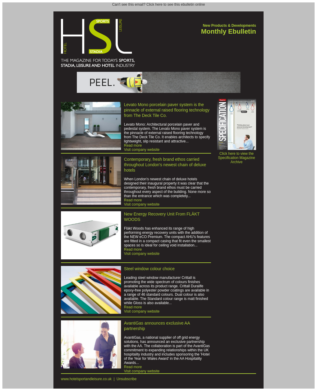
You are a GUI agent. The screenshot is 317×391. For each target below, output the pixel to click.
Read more (133, 145)
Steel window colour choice (149, 268)
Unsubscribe (126, 379)
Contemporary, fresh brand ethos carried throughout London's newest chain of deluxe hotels (165, 165)
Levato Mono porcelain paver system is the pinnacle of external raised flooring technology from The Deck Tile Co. (167, 110)
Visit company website (142, 150)
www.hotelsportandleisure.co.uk (86, 379)
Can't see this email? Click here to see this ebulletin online (158, 4)
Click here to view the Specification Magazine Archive (236, 156)
